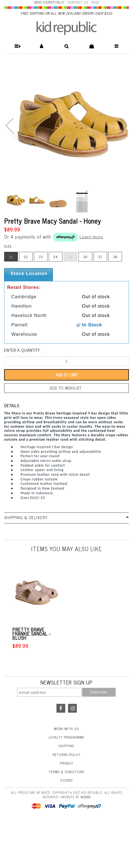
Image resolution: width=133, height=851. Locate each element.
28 (115, 256)
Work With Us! (66, 728)
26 (85, 256)
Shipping (66, 746)
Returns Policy (67, 754)
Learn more (91, 236)
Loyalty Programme (66, 737)
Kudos (86, 796)
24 (55, 256)
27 (100, 256)
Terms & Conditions (67, 772)
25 (71, 256)
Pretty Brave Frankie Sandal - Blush (31, 634)
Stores (66, 780)
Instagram (72, 708)
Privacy (66, 763)
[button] (17, 46)
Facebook (60, 708)
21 (11, 256)
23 (41, 256)
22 (26, 256)
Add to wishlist (66, 388)
